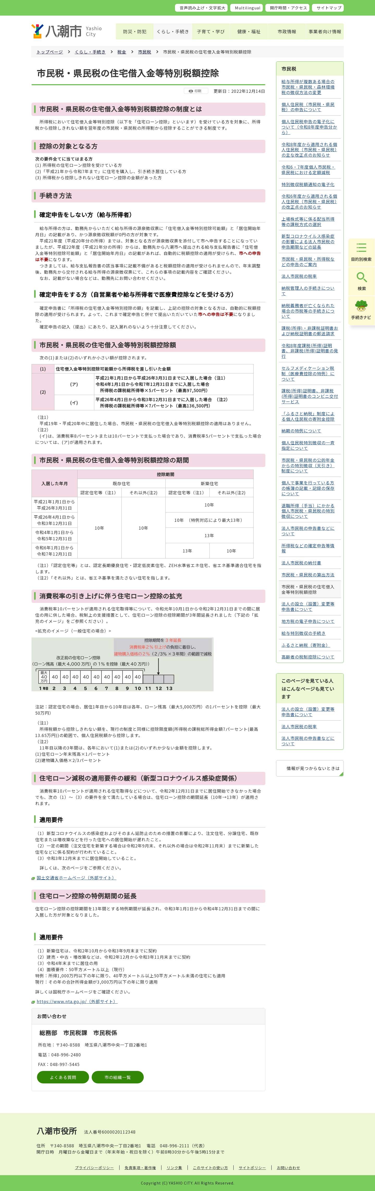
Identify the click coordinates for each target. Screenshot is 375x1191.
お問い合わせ (288, 1167)
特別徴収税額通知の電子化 (308, 184)
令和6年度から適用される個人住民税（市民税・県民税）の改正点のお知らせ (309, 201)
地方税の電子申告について (308, 621)
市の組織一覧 (117, 1077)
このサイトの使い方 (210, 1167)
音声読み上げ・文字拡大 (203, 7)
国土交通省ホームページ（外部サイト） (76, 877)
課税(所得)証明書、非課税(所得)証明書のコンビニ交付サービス (310, 396)
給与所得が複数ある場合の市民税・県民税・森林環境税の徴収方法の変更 (308, 86)
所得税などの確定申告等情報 (308, 548)
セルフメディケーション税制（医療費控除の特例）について (308, 373)
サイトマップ (329, 7)
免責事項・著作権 (140, 1167)
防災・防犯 (135, 31)
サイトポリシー (252, 1167)
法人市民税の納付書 (301, 563)
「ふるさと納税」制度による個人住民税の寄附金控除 (308, 416)
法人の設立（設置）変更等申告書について (308, 606)
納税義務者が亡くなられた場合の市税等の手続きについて (308, 310)
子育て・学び (211, 31)
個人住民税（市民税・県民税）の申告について (308, 107)
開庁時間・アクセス (288, 7)
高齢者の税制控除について (308, 657)
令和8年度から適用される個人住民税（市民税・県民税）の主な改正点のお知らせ (309, 149)
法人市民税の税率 (299, 276)
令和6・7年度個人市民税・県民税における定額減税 (308, 169)
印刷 (198, 90)
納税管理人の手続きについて (308, 291)
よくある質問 (63, 1077)
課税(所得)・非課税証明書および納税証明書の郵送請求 (310, 331)
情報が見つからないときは (313, 768)
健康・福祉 (249, 31)
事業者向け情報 (325, 31)
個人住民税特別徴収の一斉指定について (308, 445)
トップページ (49, 52)
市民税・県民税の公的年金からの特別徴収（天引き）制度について (308, 465)
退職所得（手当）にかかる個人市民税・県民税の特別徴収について (308, 510)
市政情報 (287, 31)
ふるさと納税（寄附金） (306, 645)
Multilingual (248, 7)
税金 (121, 52)
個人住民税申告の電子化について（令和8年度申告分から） (309, 126)
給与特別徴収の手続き (304, 633)
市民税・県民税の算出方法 (308, 574)
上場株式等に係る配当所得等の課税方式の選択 (308, 221)
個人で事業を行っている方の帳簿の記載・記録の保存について (308, 488)
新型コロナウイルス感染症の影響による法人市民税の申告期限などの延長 (308, 241)
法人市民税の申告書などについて (308, 531)
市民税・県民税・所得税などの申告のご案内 (308, 261)
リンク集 (174, 1167)
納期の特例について (301, 430)
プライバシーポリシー (94, 1167)
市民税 (144, 52)
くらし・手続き (173, 31)
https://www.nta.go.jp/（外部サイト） (77, 1001)
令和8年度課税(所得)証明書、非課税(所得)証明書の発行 (310, 350)
